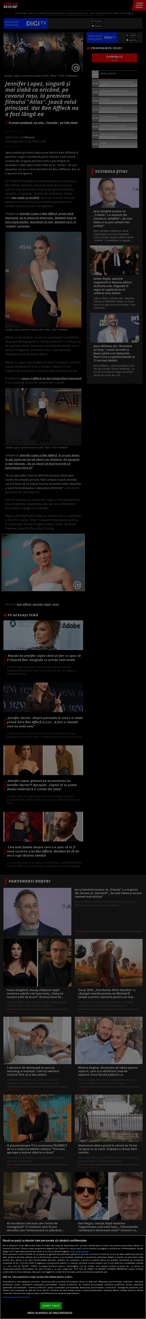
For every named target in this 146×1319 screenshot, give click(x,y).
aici (4, 1266)
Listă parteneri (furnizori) (16, 1297)
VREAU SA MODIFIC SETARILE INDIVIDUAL (50, 1312)
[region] (73, 1277)
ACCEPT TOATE (51, 1305)
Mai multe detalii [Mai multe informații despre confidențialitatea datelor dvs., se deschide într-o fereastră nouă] (80, 1251)
